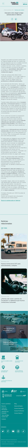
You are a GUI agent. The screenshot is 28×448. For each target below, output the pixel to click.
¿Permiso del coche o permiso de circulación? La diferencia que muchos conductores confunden (13, 300)
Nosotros (3, 406)
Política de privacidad (12, 441)
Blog (15, 403)
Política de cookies (22, 441)
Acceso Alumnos (18, 413)
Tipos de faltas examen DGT (5, 416)
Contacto (3, 419)
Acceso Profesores (19, 410)
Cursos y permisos (6, 403)
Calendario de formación (4, 412)
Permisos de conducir (19, 10)
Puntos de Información (4, 408)
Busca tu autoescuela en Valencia (10, 200)
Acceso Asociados (19, 408)
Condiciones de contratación (7, 443)
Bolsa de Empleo (18, 406)
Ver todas (4, 228)
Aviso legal (3, 441)
